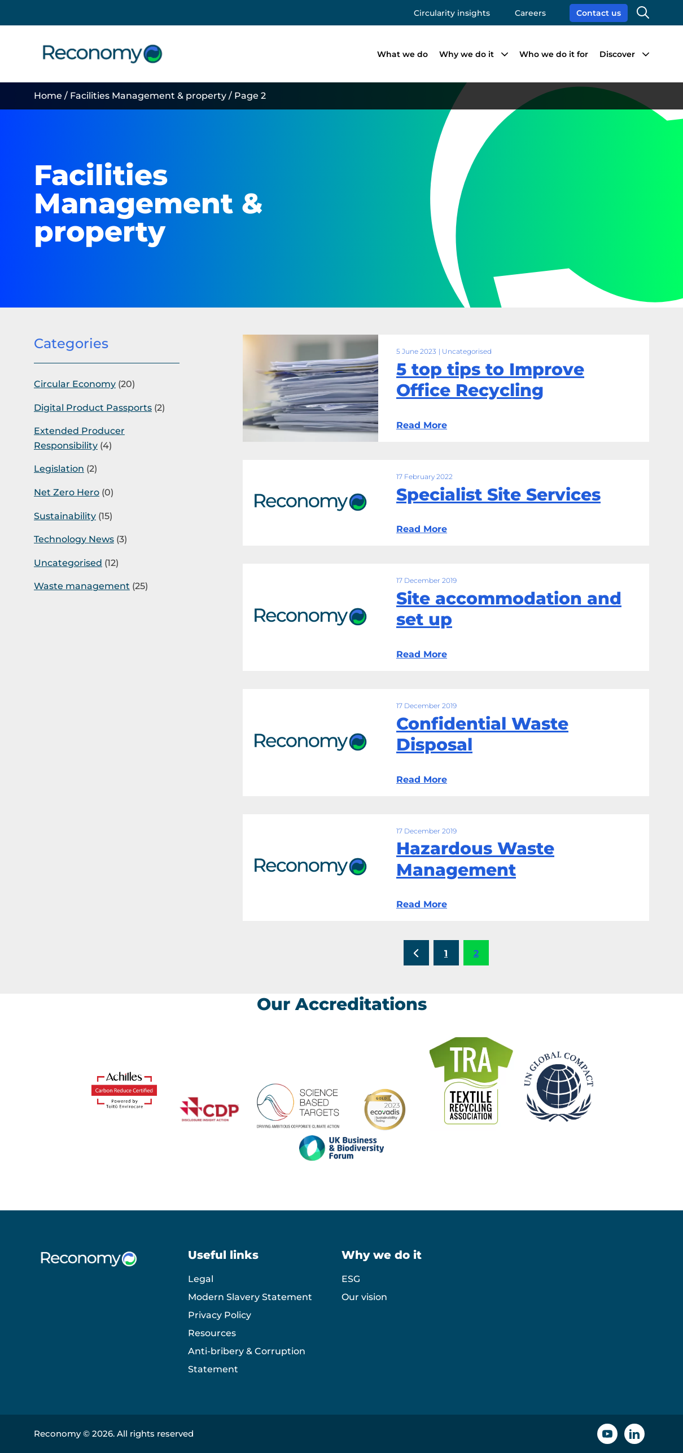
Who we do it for (553, 54)
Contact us (598, 13)
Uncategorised (68, 563)
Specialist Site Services (498, 494)
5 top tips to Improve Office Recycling (490, 380)
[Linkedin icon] (634, 1434)
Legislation (59, 468)
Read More (421, 425)
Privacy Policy (219, 1315)
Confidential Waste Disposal (482, 734)
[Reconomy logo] (102, 53)
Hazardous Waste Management (475, 859)
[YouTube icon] (607, 1434)
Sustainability (65, 516)
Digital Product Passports (93, 407)
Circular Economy (75, 384)
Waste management (82, 586)
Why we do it (466, 54)
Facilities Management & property (148, 95)
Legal (200, 1279)
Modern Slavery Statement (250, 1297)
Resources (212, 1333)
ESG (351, 1279)
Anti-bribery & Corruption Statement (246, 1360)
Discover (617, 54)
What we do (402, 54)
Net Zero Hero (66, 492)
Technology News (74, 539)
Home (48, 95)
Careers (530, 13)
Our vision (364, 1297)
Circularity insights (452, 13)
